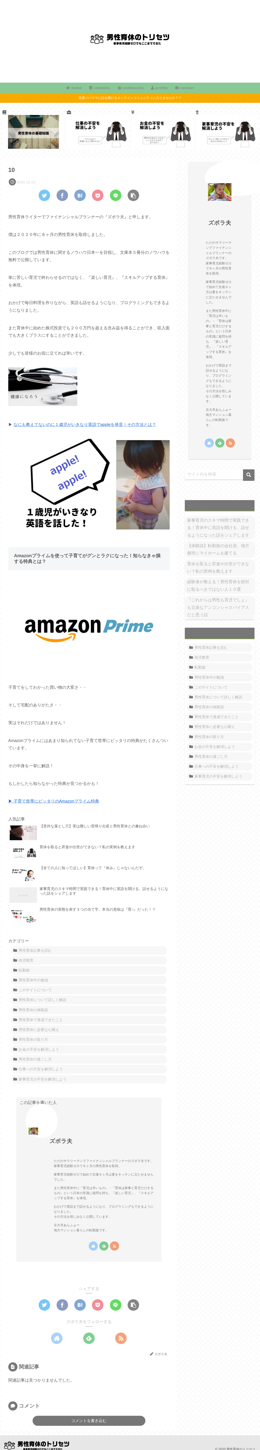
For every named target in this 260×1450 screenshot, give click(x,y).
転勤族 (24, 970)
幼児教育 (26, 960)
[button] (248, 475)
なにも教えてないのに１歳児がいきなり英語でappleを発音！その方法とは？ (85, 424)
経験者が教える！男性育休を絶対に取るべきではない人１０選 (218, 585)
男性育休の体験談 (33, 1010)
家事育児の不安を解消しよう (42, 1079)
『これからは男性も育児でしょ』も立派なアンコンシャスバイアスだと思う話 (218, 607)
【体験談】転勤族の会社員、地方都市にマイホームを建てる (218, 549)
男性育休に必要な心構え (39, 1029)
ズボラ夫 (60, 1141)
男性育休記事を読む (35, 950)
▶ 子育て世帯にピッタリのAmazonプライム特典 (53, 801)
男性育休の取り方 (33, 1039)
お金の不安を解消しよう (39, 1049)
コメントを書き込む (88, 1421)
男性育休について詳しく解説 (42, 1000)
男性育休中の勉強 (33, 980)
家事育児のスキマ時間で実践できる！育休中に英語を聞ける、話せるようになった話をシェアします (218, 527)
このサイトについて (35, 990)
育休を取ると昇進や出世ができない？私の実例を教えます (218, 568)
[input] (219, 474)
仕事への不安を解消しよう (41, 1069)
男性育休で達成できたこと (41, 1020)
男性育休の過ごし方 (35, 1059)
